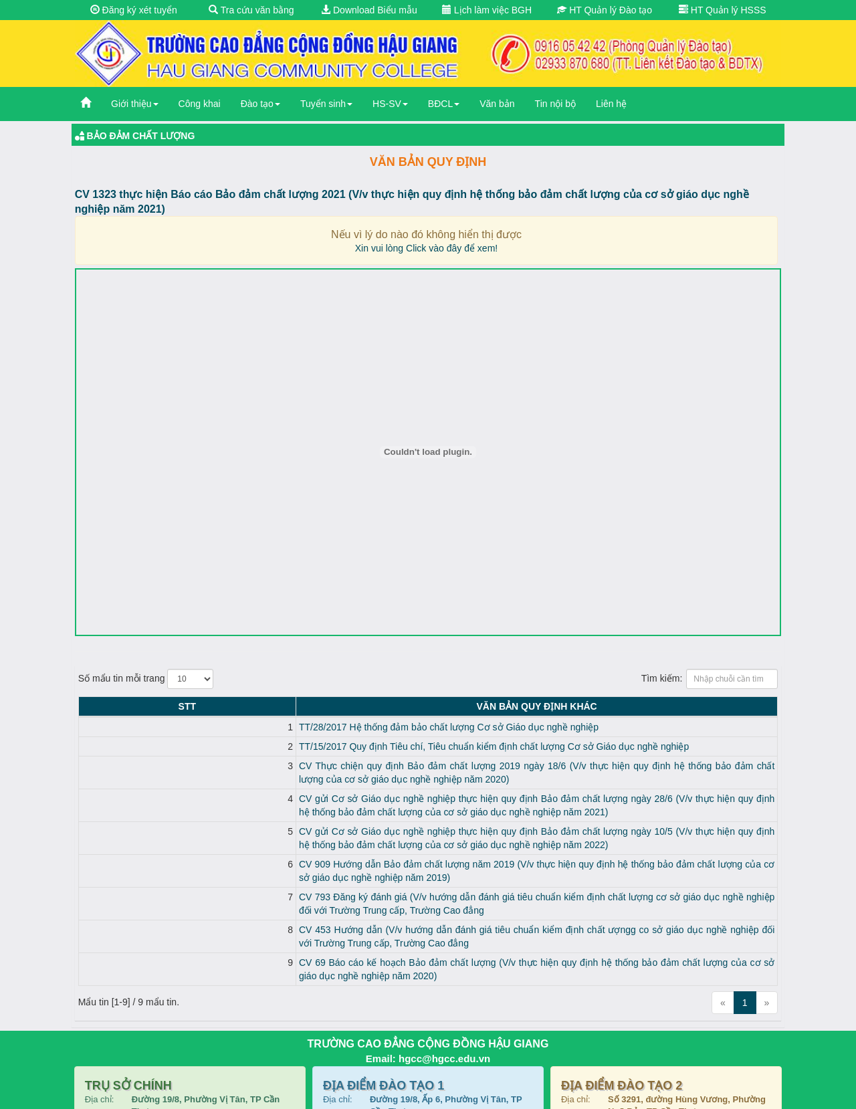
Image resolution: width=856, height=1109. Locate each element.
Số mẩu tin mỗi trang (146, 679)
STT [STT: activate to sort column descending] (90, 706)
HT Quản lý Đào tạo (604, 10)
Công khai (200, 103)
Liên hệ (611, 103)
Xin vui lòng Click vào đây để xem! (426, 248)
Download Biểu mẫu (369, 10)
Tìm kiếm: (709, 679)
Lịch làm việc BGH (487, 10)
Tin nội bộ (555, 103)
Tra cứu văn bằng (251, 10)
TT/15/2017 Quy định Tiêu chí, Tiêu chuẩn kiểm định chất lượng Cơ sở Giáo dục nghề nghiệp (301, 746)
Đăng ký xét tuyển (133, 10)
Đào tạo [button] (260, 103)
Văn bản (496, 103)
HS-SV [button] (390, 103)
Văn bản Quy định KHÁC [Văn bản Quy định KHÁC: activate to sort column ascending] (440, 706)
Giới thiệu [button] (134, 103)
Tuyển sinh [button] (326, 103)
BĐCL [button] (443, 103)
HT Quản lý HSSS (722, 10)
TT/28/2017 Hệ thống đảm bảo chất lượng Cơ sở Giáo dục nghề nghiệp (255, 727)
